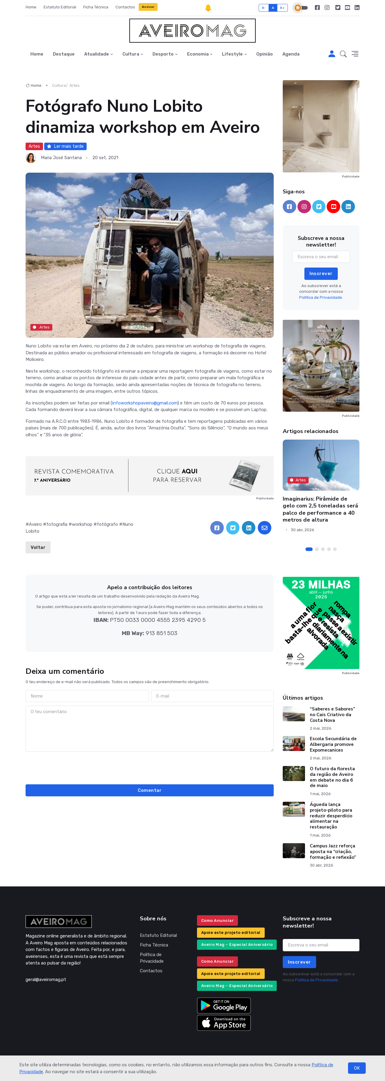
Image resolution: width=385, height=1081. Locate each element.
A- (264, 7)
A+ (282, 7)
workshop (82, 524)
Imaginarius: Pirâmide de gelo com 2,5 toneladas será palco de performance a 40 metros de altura (320, 509)
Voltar (38, 547)
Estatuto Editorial (60, 7)
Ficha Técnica (95, 7)
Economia (198, 54)
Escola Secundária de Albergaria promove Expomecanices (333, 744)
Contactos (125, 7)
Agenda (291, 54)
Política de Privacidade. (321, 297)
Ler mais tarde (65, 146)
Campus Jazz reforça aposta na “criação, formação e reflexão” (333, 851)
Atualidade (96, 54)
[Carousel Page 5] (335, 549)
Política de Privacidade (152, 958)
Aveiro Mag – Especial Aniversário (237, 944)
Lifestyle (232, 54)
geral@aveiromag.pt (46, 979)
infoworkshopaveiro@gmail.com (144, 403)
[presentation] (150, 767)
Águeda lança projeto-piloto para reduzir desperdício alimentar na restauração (331, 815)
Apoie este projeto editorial (230, 932)
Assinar (148, 6)
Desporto (163, 54)
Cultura (130, 54)
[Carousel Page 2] (317, 549)
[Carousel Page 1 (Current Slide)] (309, 549)
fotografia (56, 524)
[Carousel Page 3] (323, 549)
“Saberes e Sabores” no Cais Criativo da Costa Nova (332, 714)
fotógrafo (107, 524)
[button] (343, 54)
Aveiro (35, 524)
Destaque (64, 54)
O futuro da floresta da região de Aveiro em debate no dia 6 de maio (332, 777)
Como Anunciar (217, 920)
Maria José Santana (61, 157)
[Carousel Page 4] (329, 549)
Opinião (264, 54)
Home (31, 7)
